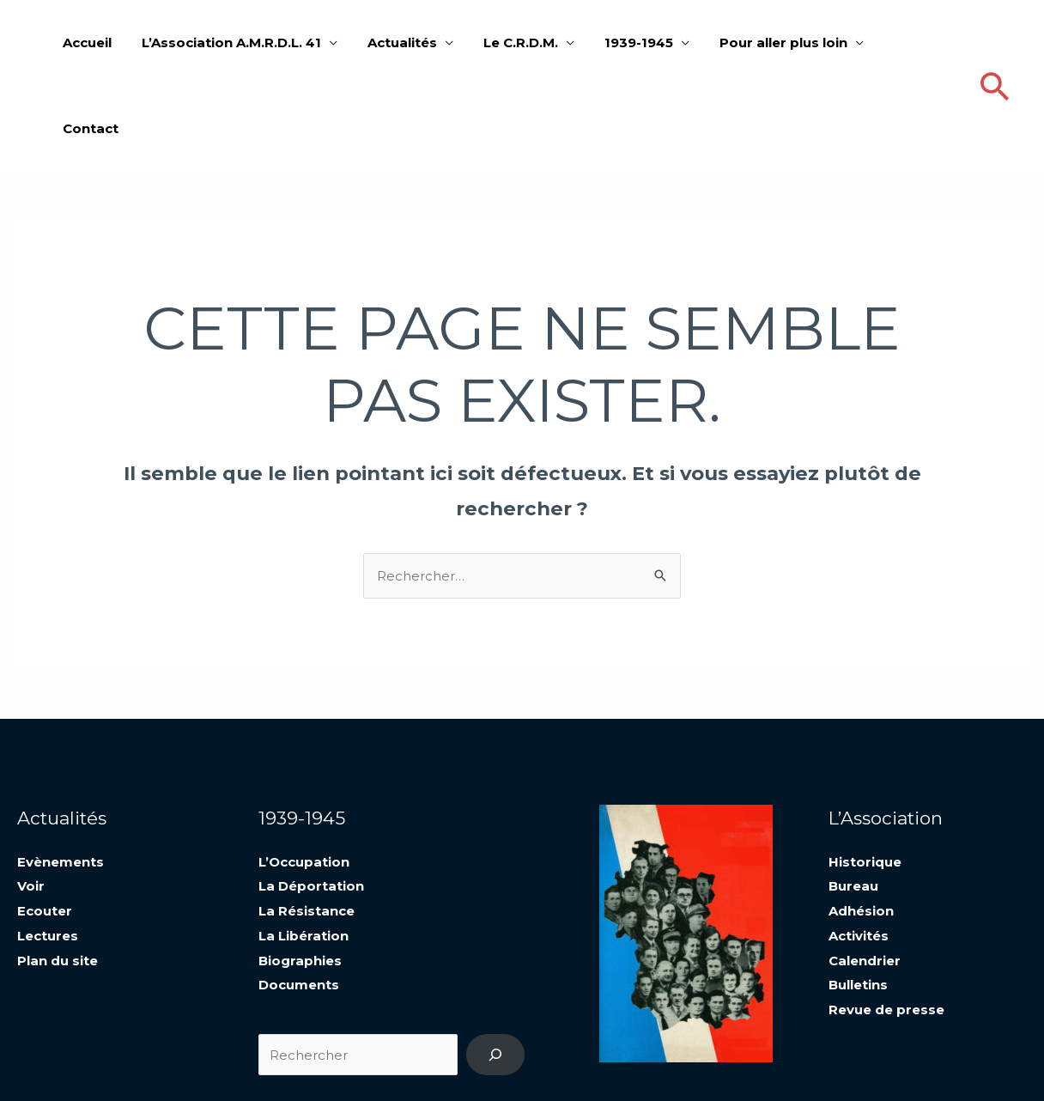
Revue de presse (886, 919)
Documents (298, 895)
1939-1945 (643, 42)
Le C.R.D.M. (529, 42)
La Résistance (306, 823)
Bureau (853, 800)
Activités (859, 847)
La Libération (303, 847)
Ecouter (44, 823)
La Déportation (311, 800)
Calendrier (865, 871)
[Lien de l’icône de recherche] (994, 43)
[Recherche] (495, 964)
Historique (865, 776)
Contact (917, 42)
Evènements (60, 776)
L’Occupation (303, 776)
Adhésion (861, 823)
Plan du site (57, 871)
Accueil (108, 42)
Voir (31, 800)
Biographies (300, 871)
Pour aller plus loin (783, 42)
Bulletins (858, 895)
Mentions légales (873, 1062)
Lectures (47, 847)
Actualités (415, 42)
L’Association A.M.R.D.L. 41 (248, 42)
